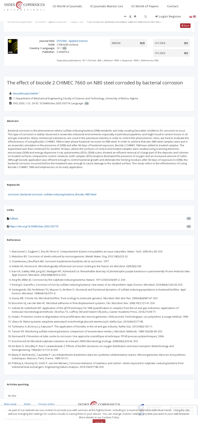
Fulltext (14, 218)
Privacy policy (47, 404)
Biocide (79, 194)
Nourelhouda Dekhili (25, 93)
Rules (27, 404)
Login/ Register (168, 16)
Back (185, 25)
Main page (10, 404)
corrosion (13, 194)
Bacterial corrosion (31, 194)
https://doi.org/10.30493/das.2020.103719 (34, 226)
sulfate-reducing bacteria (59, 194)
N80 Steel (90, 194)
